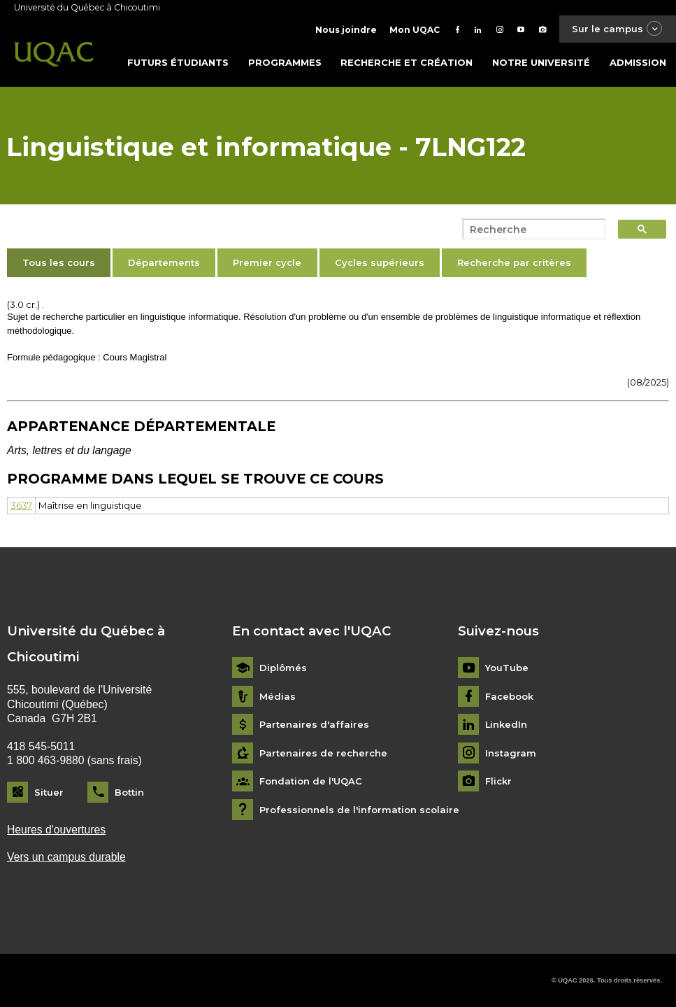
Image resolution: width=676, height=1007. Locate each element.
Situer (49, 792)
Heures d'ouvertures (56, 830)
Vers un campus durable (66, 857)
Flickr (498, 781)
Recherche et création (406, 62)
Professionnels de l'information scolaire (359, 810)
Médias (277, 696)
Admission (638, 62)
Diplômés (283, 668)
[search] (530, 229)
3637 (21, 505)
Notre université (541, 62)
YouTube (506, 668)
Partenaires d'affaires (314, 724)
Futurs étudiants (178, 62)
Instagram (510, 753)
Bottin (129, 792)
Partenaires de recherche (323, 753)
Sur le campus (617, 29)
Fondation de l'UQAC (310, 781)
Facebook (509, 696)
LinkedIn (506, 724)
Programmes (285, 62)
